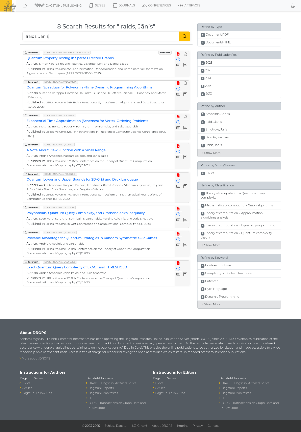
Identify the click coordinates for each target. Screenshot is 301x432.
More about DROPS (36, 358)
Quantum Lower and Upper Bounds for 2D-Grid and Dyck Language (82, 179)
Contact (213, 426)
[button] (58, 5)
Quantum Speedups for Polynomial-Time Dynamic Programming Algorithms (89, 87)
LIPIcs (26, 383)
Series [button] (97, 5)
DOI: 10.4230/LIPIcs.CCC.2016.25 (59, 207)
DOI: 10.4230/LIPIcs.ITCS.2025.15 (59, 115)
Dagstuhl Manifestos (103, 393)
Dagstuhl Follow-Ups (37, 393)
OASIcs (27, 388)
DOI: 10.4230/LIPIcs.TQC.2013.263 (60, 262)
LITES (92, 398)
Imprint (182, 426)
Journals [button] (124, 5)
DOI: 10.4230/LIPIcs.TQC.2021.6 (59, 145)
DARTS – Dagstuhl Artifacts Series (112, 383)
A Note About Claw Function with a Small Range (66, 150)
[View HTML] (185, 54)
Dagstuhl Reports (101, 388)
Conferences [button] (156, 5)
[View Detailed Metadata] (178, 59)
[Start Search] (184, 36)
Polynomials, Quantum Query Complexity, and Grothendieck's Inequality (86, 213)
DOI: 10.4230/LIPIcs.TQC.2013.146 (60, 232)
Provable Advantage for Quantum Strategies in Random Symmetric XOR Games (92, 238)
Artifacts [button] (189, 5)
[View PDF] (178, 54)
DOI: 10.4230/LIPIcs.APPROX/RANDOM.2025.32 (67, 53)
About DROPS (162, 426)
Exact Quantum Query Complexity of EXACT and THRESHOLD (77, 267)
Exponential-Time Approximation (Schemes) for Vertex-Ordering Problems (87, 121)
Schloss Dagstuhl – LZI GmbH (126, 426)
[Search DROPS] (100, 36)
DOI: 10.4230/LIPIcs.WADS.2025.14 (60, 82)
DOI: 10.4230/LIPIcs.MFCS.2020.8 (60, 174)
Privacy (198, 426)
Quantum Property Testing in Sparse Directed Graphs (70, 58)
